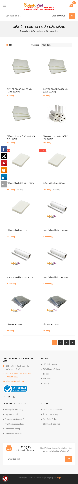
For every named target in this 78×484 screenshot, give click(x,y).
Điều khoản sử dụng (51, 369)
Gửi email (69, 459)
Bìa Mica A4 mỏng (14, 324)
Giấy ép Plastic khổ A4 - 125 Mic (20, 183)
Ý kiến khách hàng (50, 414)
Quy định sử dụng (50, 419)
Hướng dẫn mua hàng (14, 410)
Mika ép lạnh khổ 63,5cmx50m (20, 277)
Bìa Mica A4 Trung (51, 324)
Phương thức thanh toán (15, 419)
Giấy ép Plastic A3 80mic (17, 230)
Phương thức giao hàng (14, 424)
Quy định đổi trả (11, 414)
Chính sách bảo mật (51, 424)
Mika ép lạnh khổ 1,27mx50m (55, 230)
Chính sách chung (12, 429)
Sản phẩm (47, 379)
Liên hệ (46, 383)
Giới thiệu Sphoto (50, 364)
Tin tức (46, 374)
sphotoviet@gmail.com (15, 381)
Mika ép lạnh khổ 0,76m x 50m (56, 277)
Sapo (59, 478)
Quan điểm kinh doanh (52, 410)
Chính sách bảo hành (14, 433)
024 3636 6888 (12, 374)
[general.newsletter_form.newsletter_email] (39, 459)
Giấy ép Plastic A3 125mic (54, 183)
